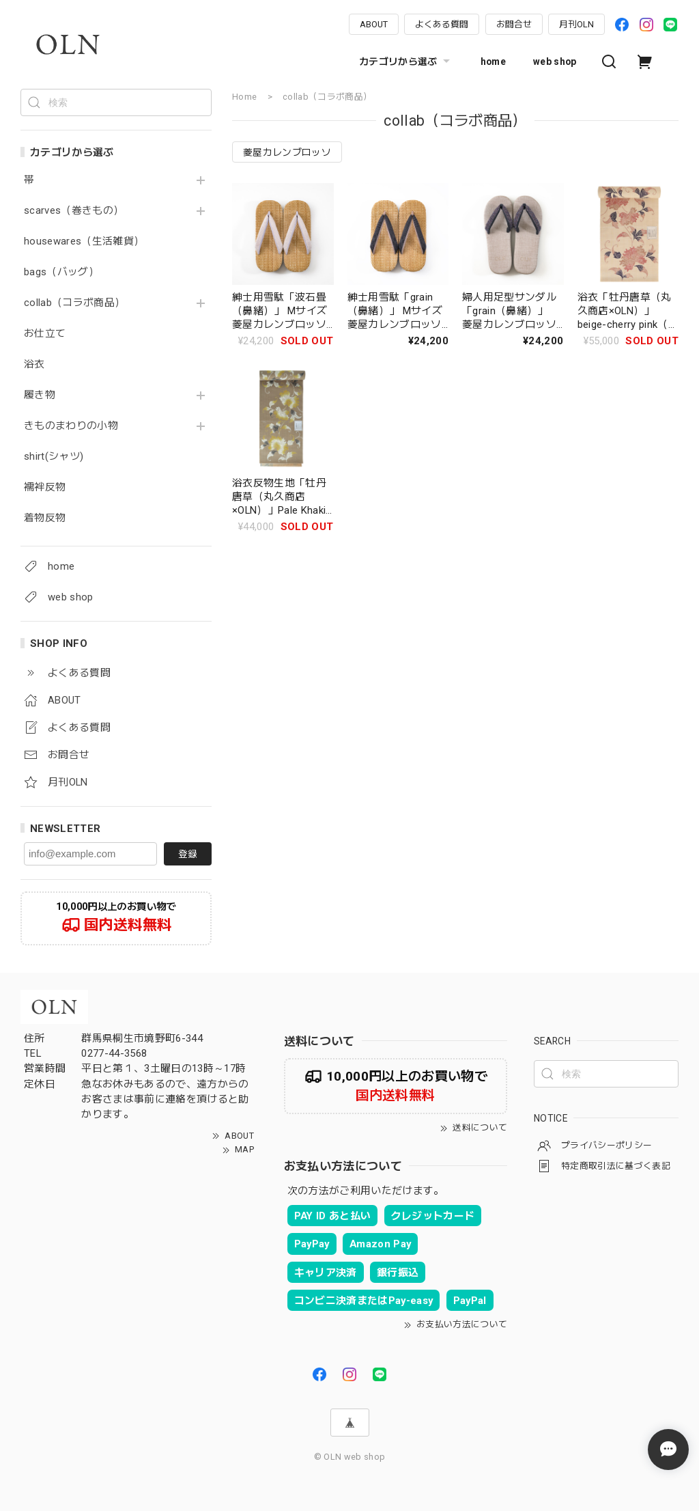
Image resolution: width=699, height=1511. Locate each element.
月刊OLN (576, 24)
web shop (555, 61)
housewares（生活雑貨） (84, 241)
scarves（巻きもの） (74, 211)
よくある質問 (441, 24)
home (493, 61)
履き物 (39, 395)
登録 (187, 853)
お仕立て (45, 333)
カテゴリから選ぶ (406, 61)
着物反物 (45, 518)
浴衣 (34, 364)
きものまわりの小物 (71, 426)
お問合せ (514, 24)
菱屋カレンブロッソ (287, 152)
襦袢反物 (45, 487)
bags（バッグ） (61, 272)
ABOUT (374, 24)
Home (244, 97)
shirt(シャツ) (53, 456)
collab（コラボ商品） (74, 303)
